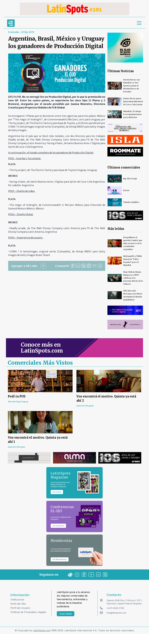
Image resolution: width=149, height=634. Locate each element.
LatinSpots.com (41, 630)
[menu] (139, 23)
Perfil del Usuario (20, 607)
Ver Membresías (59, 559)
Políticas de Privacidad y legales (28, 612)
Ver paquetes (58, 526)
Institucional (17, 599)
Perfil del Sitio (18, 603)
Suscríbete (65, 613)
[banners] (74, 9)
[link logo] (11, 23)
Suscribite (56, 492)
